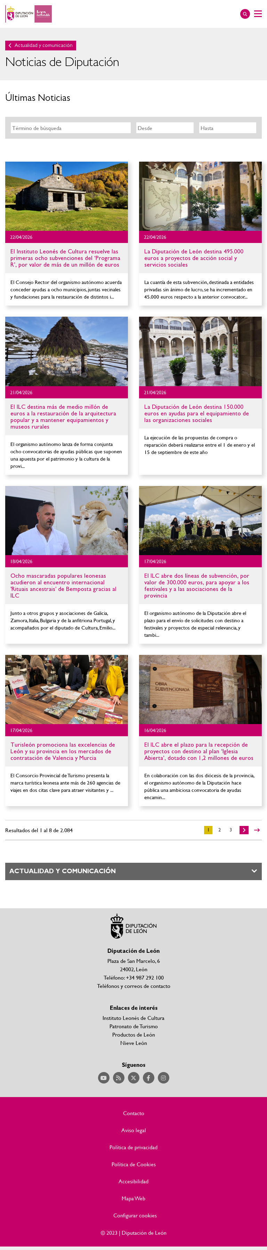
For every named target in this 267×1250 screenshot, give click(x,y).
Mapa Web (133, 1198)
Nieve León (133, 1043)
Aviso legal (133, 1130)
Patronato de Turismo (134, 1026)
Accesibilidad (133, 1181)
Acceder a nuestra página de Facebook (148, 1077)
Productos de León (133, 1034)
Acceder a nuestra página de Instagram (163, 1077)
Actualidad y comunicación (44, 45)
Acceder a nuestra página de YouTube (104, 1077)
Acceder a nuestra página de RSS (118, 1077)
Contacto (133, 1113)
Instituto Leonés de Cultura (133, 1018)
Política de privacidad (133, 1147)
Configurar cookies (135, 1215)
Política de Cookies (134, 1164)
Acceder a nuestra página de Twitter (133, 1077)
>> (257, 830)
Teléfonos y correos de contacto (133, 986)
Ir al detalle (66, 196)
